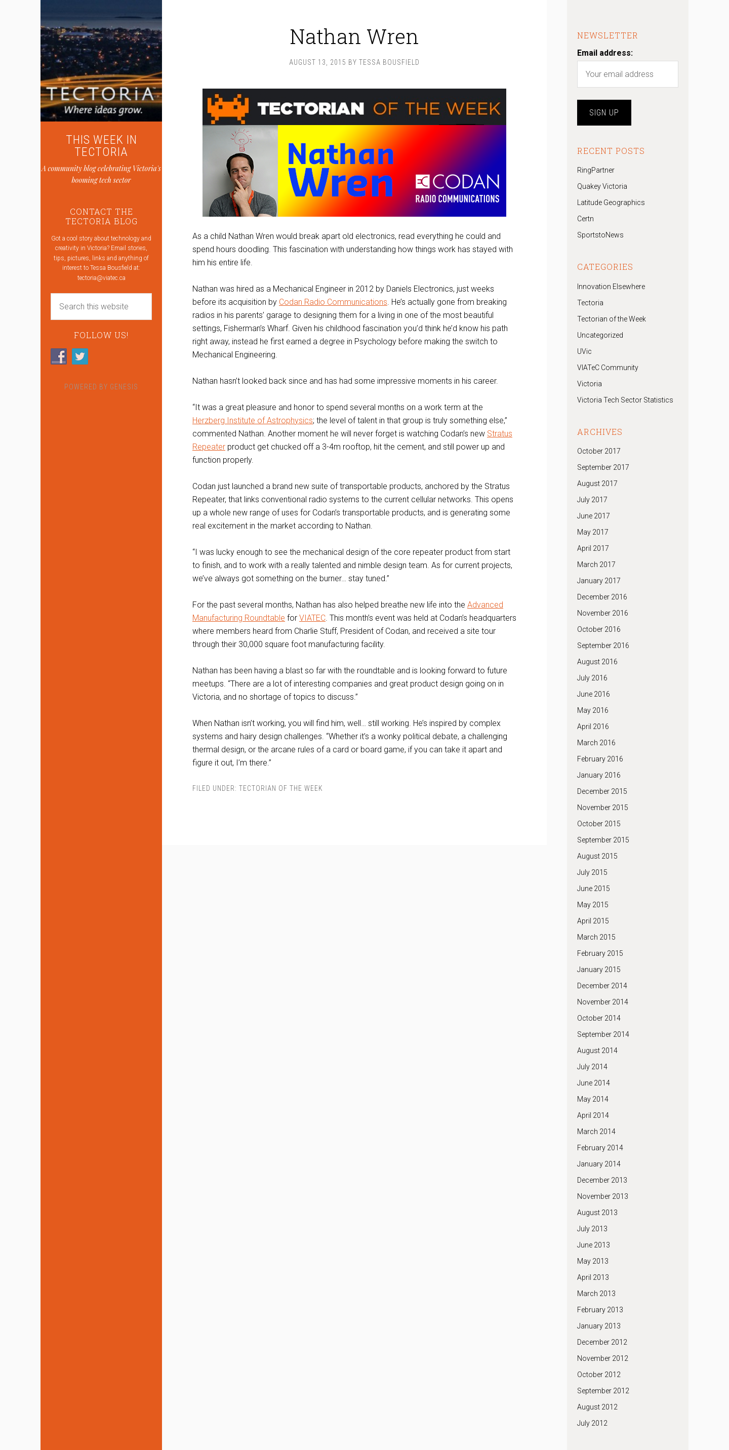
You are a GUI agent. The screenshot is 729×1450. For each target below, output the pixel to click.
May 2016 (593, 710)
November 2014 (602, 1002)
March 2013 (596, 1294)
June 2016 (593, 694)
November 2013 (602, 1196)
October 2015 (599, 824)
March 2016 (596, 743)
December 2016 (602, 597)
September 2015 (603, 840)
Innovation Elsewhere (611, 287)
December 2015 (602, 791)
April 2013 (593, 1277)
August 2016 (597, 662)
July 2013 (592, 1229)
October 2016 (599, 629)
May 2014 (593, 1099)
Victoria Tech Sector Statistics (625, 400)
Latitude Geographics (611, 202)
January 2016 (599, 775)
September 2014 (603, 1034)
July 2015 (592, 872)
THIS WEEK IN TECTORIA (101, 146)
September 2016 (603, 645)
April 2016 (593, 726)
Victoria (589, 384)
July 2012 (592, 1423)
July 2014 (592, 1067)
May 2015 (593, 905)
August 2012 (597, 1407)
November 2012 (602, 1358)
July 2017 (592, 500)
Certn (585, 219)
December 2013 (602, 1180)
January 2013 (599, 1326)
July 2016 (592, 678)
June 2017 (593, 516)
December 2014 (602, 986)
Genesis (124, 387)
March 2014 (596, 1131)
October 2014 (599, 1018)
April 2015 (593, 921)
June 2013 (593, 1245)
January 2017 (599, 581)
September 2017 (603, 467)
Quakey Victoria (602, 186)
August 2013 (597, 1213)
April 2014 (593, 1115)
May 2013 (593, 1261)
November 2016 (602, 613)
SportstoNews (600, 235)
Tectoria (590, 303)
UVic (584, 351)
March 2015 (596, 937)
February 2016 (600, 759)
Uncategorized (600, 335)
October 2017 (599, 451)
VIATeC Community (607, 368)
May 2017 (593, 532)
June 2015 (593, 888)
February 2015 (600, 953)
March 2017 (596, 564)
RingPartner (596, 170)
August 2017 (597, 483)
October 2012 (599, 1375)
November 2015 (602, 807)
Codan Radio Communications (333, 302)
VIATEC (312, 618)
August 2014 (597, 1050)
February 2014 (600, 1148)
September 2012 (603, 1391)
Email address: (605, 53)
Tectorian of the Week (281, 788)
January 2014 (599, 1164)
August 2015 (597, 856)
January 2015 (599, 969)
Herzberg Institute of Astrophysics (252, 420)
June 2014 (593, 1083)
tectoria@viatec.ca (101, 277)
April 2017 (593, 548)
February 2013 (600, 1310)
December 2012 (602, 1342)
